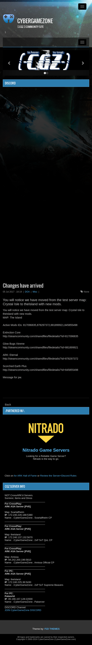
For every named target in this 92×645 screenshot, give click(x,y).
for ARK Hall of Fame (25, 475)
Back (8, 404)
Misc (35, 291)
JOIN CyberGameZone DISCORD (23, 610)
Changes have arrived (23, 285)
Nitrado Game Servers (46, 450)
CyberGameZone (35, 21)
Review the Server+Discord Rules (58, 475)
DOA (27, 291)
